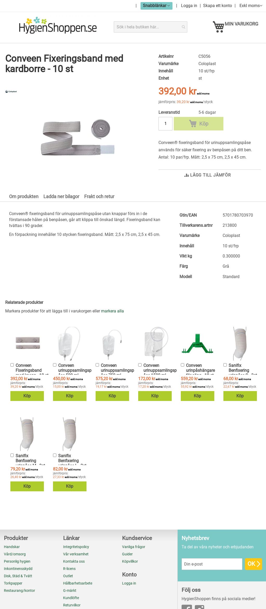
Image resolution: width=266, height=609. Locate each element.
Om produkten (23, 254)
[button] (156, 5)
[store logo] (57, 27)
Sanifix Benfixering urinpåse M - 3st (30, 518)
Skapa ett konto (217, 5)
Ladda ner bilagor (61, 254)
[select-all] (112, 369)
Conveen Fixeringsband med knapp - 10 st (32, 428)
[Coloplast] (11, 97)
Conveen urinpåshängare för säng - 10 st (200, 428)
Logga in (189, 5)
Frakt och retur (99, 254)
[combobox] (151, 27)
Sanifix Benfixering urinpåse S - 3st (243, 428)
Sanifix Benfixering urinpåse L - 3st (72, 518)
